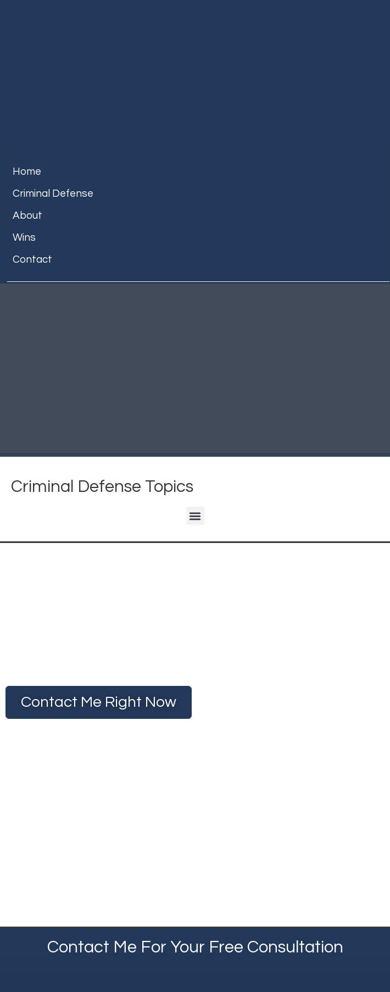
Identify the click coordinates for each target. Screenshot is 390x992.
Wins (24, 237)
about (27, 215)
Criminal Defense (53, 193)
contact (32, 259)
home (27, 171)
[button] (195, 516)
